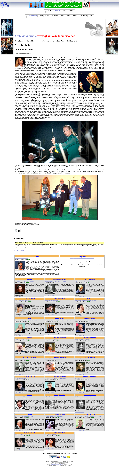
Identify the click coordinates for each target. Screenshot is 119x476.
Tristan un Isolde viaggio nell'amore (84, 396)
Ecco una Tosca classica (21, 258)
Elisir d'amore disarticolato (51, 339)
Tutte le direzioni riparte (51, 396)
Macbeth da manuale (80, 378)
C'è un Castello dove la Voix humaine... (25, 359)
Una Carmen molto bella (51, 434)
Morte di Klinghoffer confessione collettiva (55, 281)
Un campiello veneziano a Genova (54, 359)
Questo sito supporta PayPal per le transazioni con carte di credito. (59, 453)
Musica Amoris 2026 (20, 396)
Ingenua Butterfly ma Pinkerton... (53, 300)
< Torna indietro (19, 250)
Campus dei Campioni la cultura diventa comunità (88, 416)
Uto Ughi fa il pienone (81, 359)
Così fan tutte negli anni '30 (82, 281)
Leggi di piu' (90, 1)
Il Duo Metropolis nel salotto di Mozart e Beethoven (58, 320)
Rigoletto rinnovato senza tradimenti (54, 416)
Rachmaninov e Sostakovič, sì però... (24, 281)
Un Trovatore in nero (20, 378)
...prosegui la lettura (19, 276)
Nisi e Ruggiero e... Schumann (23, 300)
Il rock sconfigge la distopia (82, 339)
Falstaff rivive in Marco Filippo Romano (85, 320)
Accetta (96, 1)
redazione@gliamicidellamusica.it (56, 464)
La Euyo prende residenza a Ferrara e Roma (82, 258)
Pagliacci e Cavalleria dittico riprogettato (55, 378)
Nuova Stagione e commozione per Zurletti (26, 320)
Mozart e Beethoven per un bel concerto (85, 300)
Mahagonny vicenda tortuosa (22, 434)
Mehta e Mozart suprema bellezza (24, 416)
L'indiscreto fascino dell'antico (22, 339)
